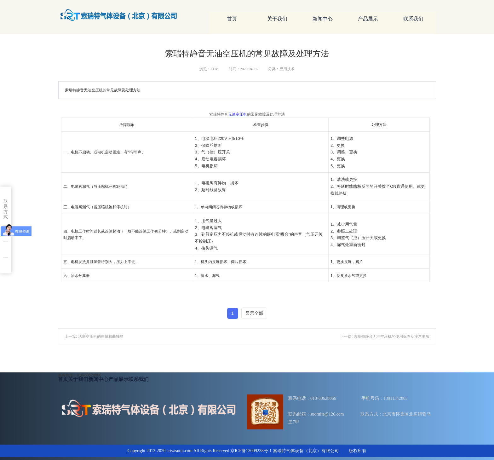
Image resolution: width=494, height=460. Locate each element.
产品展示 (368, 18)
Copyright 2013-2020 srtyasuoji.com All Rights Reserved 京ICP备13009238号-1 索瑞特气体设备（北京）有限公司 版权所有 (247, 450)
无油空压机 (237, 114)
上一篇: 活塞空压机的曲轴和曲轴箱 (94, 336)
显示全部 (254, 313)
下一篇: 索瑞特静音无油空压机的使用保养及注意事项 (384, 336)
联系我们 (413, 18)
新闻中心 (323, 18)
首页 (232, 18)
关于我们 (277, 18)
